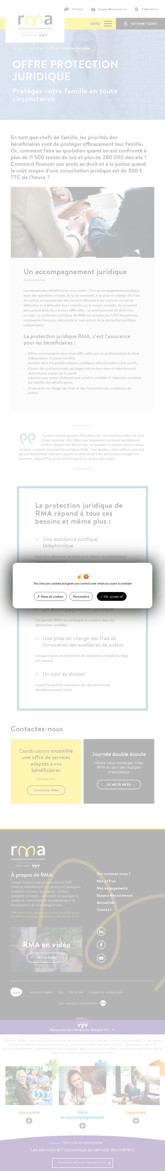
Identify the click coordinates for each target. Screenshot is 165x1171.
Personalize (81, 596)
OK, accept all (111, 596)
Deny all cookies (50, 596)
